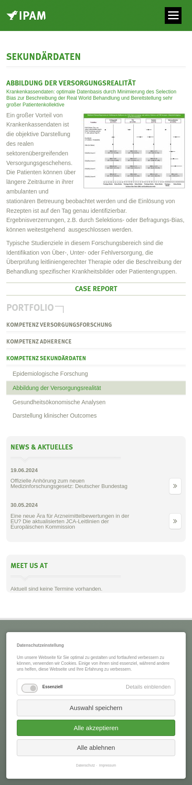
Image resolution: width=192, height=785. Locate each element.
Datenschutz (85, 765)
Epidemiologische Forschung (50, 373)
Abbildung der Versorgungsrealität (57, 388)
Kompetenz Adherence (39, 342)
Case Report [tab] (96, 288)
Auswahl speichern (96, 707)
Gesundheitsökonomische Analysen (59, 402)
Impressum (107, 765)
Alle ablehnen (96, 747)
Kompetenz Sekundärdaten (46, 359)
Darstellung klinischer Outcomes (55, 415)
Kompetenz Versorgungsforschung (59, 325)
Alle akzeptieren (96, 727)
